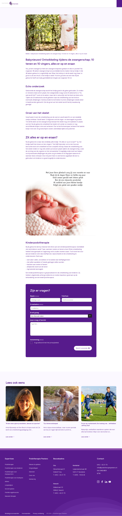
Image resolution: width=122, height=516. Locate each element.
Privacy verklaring (38, 513)
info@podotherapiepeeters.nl (107, 468)
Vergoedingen (33, 468)
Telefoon (65, 296)
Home (27, 54)
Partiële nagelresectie (12, 492)
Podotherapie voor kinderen (13, 468)
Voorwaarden (26, 513)
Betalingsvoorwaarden (12, 513)
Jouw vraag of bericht (38, 320)
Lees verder (9, 437)
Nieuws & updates (35, 464)
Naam (34, 296)
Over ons (32, 475)
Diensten (32, 472)
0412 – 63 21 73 (102, 465)
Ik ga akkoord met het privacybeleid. (46, 342)
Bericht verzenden (82, 348)
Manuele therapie (10, 496)
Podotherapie (9, 464)
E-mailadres (36, 304)
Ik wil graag (34, 312)
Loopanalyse (9, 485)
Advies (7, 481)
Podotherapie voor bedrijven (14, 478)
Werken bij (32, 479)
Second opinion (9, 489)
